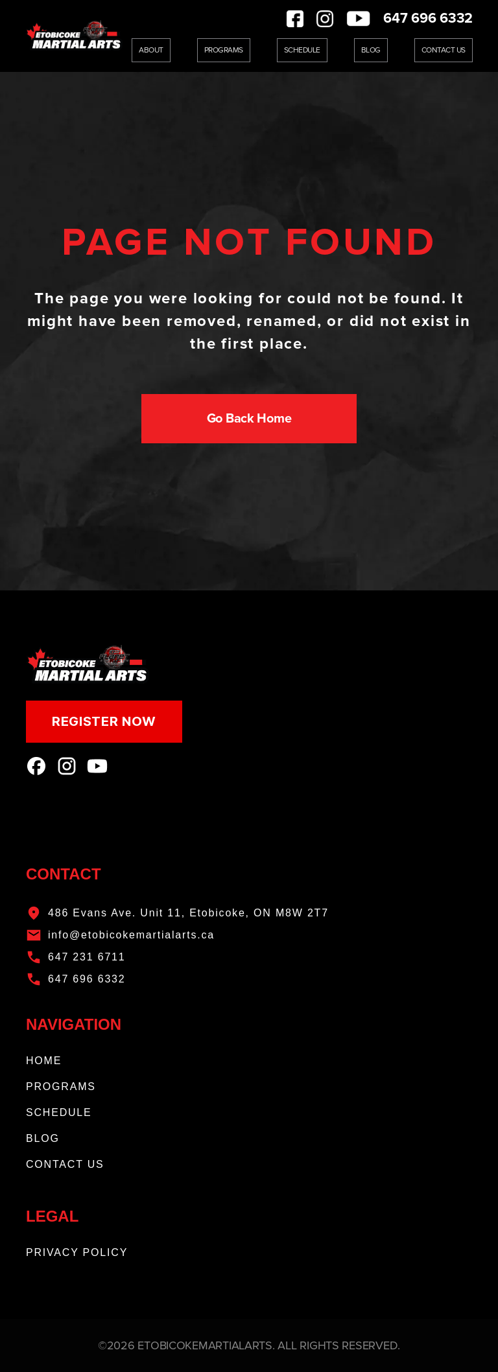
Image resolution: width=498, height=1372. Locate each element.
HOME (44, 1060)
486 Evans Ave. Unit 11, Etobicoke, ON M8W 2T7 (188, 912)
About (151, 50)
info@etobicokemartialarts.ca (131, 934)
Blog (371, 50)
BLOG (43, 1138)
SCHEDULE (59, 1112)
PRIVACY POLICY (77, 1252)
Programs (223, 50)
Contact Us (443, 50)
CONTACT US (65, 1164)
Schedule (302, 50)
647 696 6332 (428, 18)
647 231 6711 (86, 956)
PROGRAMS (61, 1086)
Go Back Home (249, 418)
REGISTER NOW (104, 721)
